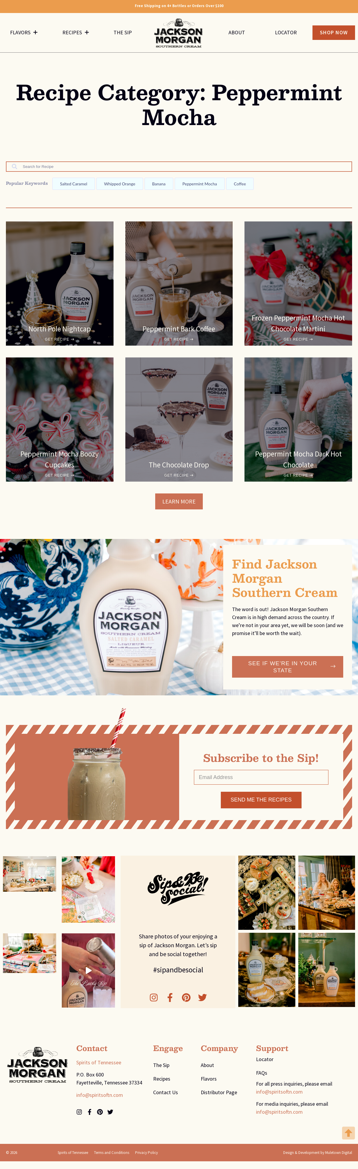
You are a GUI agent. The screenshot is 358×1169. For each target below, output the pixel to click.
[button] (179, 502)
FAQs (261, 1074)
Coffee (240, 184)
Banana (159, 184)
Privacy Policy (146, 1154)
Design (288, 1154)
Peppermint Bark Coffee (178, 329)
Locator (286, 33)
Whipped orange (119, 184)
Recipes (75, 33)
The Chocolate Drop (179, 465)
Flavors (24, 33)
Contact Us (165, 1094)
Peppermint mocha (199, 184)
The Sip (123, 33)
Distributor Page (219, 1094)
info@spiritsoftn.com (99, 1096)
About (237, 33)
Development (309, 1154)
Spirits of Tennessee (98, 1064)
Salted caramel (73, 184)
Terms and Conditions (111, 1154)
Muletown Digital (338, 1154)
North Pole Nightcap (59, 329)
